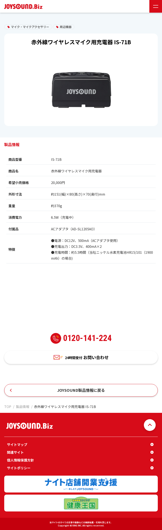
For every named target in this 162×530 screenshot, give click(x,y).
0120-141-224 (81, 338)
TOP (7, 406)
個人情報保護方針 (20, 460)
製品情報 (22, 406)
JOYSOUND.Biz (24, 6)
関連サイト (15, 452)
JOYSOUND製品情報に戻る (81, 390)
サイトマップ (17, 444)
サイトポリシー (19, 467)
